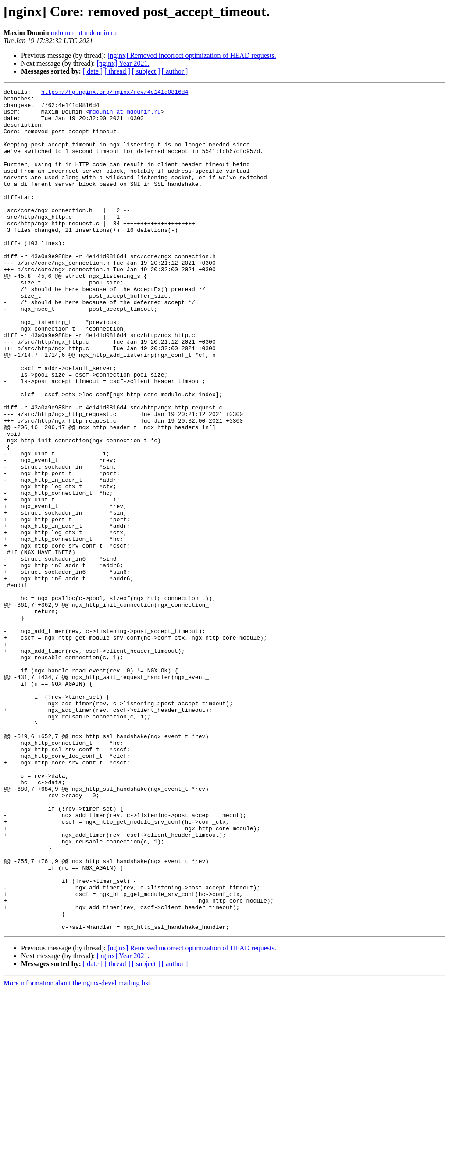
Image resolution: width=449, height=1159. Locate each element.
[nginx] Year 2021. (122, 63)
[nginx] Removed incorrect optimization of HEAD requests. (191, 55)
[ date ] (93, 71)
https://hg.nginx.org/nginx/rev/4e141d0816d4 (114, 93)
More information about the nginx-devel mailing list (77, 1151)
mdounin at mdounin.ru (84, 32)
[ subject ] (146, 71)
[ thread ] (117, 71)
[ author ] (175, 71)
